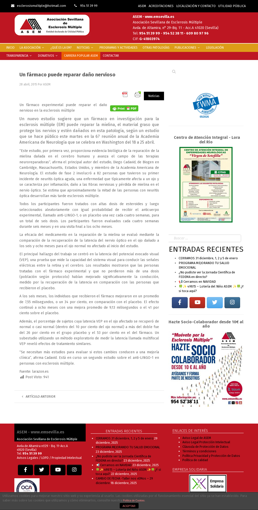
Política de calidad (195, 460)
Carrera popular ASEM (81, 55)
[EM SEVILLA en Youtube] (197, 302)
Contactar (111, 55)
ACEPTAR (128, 505)
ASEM (142, 6)
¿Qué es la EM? (61, 47)
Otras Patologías (156, 47)
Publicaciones (188, 47)
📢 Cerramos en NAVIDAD (197, 281)
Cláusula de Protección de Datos (205, 447)
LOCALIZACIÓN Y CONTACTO (196, 6)
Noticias (85, 47)
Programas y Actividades (119, 47)
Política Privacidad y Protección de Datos (211, 456)
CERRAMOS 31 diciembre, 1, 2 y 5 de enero (208, 258)
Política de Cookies (134, 500)
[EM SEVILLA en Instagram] (232, 302)
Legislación (215, 47)
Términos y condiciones (199, 451)
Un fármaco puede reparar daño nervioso (67, 75)
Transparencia (19, 55)
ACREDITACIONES (161, 6)
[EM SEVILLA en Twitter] (214, 302)
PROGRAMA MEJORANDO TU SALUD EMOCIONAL (128, 447)
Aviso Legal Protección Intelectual (206, 442)
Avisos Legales (27, 458)
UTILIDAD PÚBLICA (232, 6)
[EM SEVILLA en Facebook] (179, 302)
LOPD (45, 458)
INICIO (10, 47)
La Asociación (32, 47)
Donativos (48, 55)
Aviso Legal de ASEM (196, 438)
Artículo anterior (38, 396)
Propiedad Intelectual (67, 458)
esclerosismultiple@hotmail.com (38, 6)
